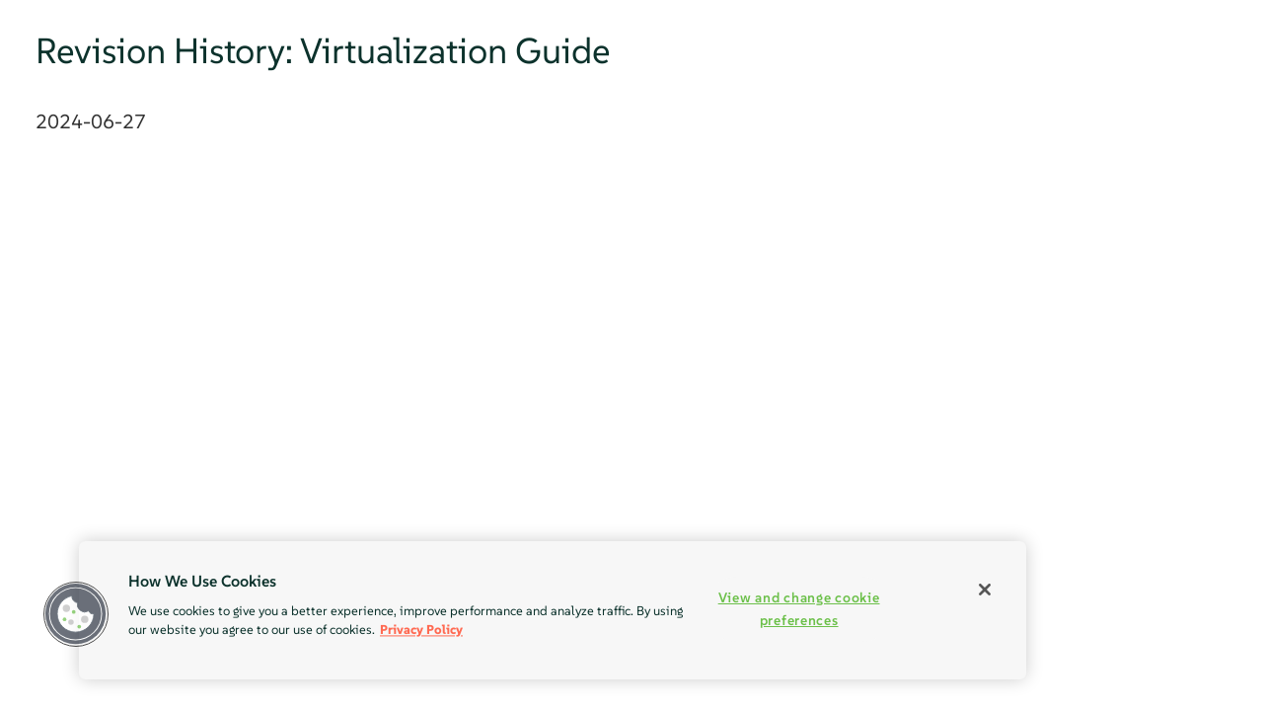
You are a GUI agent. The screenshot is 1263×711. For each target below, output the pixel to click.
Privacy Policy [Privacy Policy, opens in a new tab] (421, 629)
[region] (552, 610)
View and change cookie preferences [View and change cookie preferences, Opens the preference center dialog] (799, 609)
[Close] (984, 589)
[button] (76, 614)
